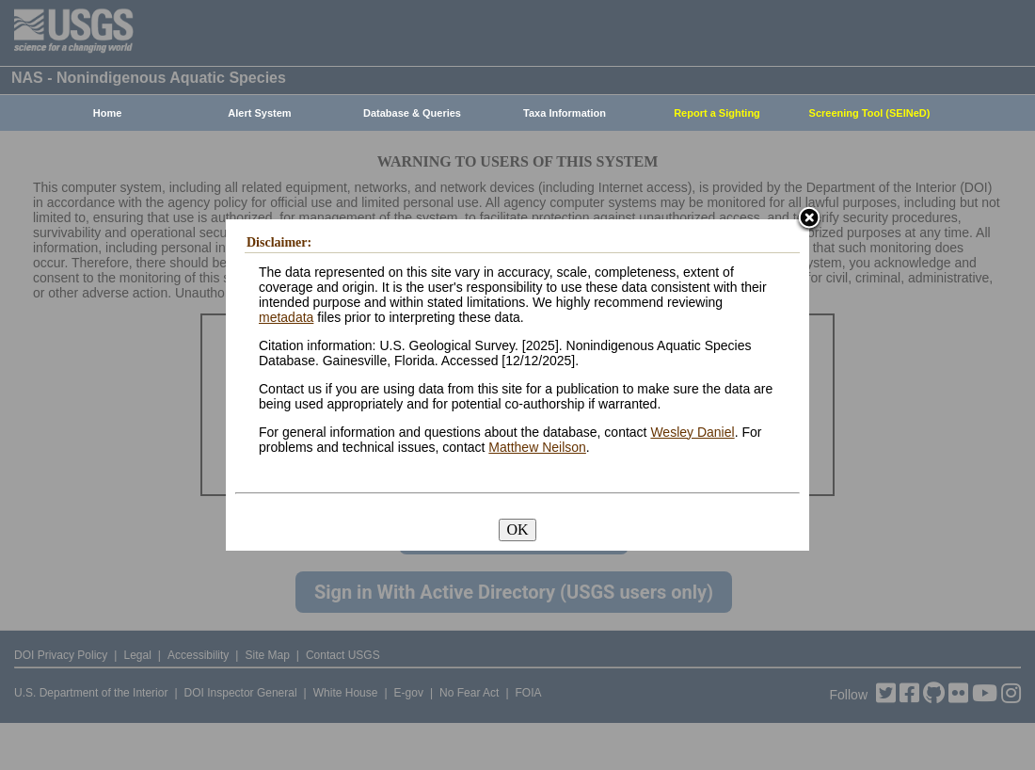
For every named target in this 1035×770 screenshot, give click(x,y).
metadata (286, 317)
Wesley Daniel (692, 432)
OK (517, 529)
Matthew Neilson (537, 447)
